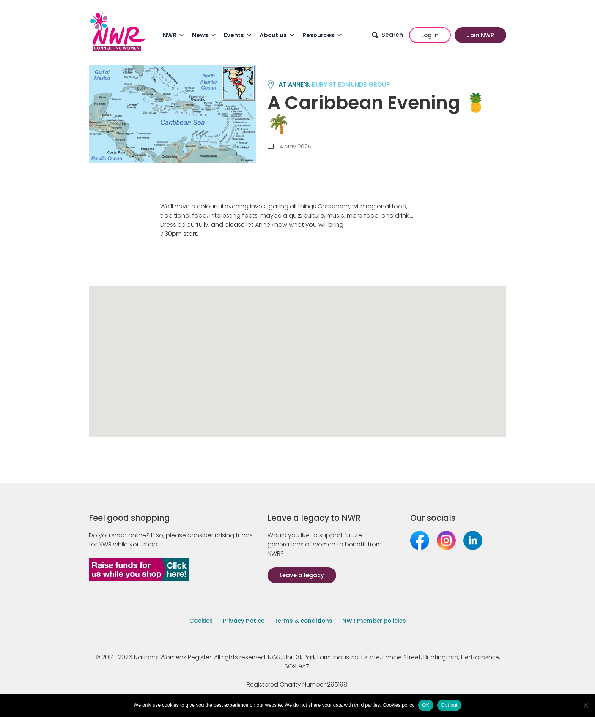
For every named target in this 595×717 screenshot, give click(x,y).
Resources (322, 35)
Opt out (449, 705)
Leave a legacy (302, 575)
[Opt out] (585, 705)
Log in (430, 35)
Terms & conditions (303, 621)
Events (238, 35)
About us (277, 35)
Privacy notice (243, 621)
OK (425, 705)
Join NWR (480, 35)
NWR (173, 35)
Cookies (201, 621)
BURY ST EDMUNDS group (351, 84)
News (204, 35)
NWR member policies (374, 621)
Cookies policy (398, 705)
